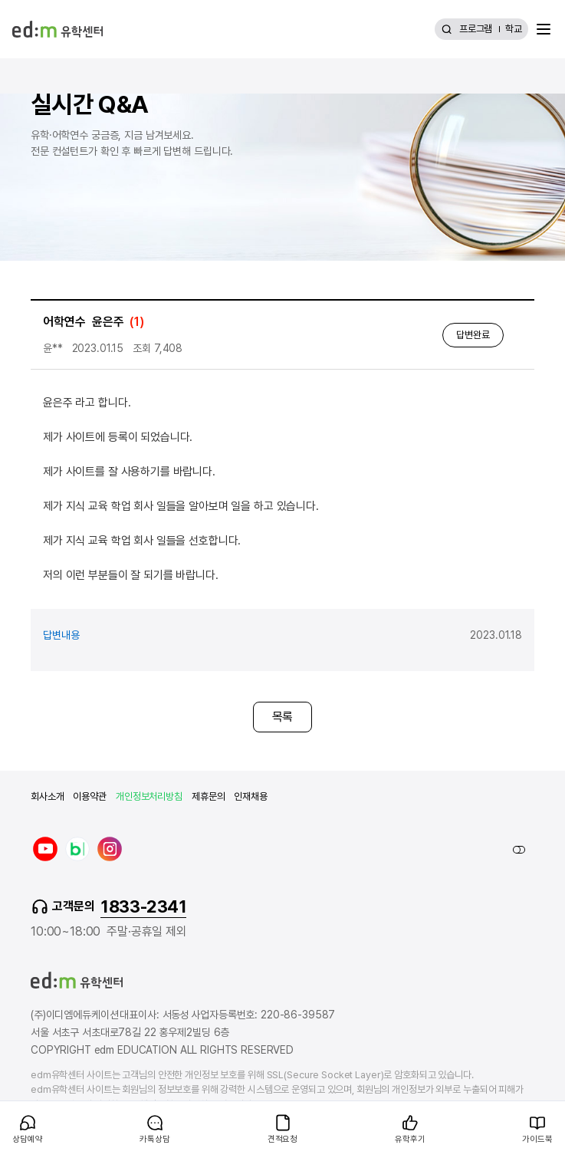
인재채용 (250, 796)
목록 (283, 716)
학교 (513, 29)
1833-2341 (143, 906)
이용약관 (89, 796)
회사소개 (47, 796)
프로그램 (475, 29)
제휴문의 (208, 796)
